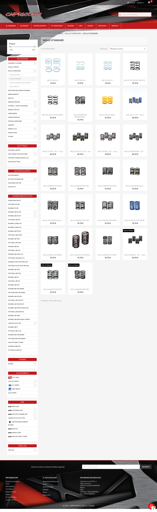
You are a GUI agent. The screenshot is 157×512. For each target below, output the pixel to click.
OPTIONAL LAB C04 (14, 250)
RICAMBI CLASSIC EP (14, 227)
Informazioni (10, 486)
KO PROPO (13, 381)
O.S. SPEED (13, 385)
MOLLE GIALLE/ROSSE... (107, 115)
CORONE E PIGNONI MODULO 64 (18, 158)
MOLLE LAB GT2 (14, 87)
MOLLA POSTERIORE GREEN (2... (135, 80)
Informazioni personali (50, 481)
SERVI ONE (13, 406)
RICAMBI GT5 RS (13, 208)
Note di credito (48, 487)
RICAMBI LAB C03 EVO (15, 296)
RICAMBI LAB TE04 (14, 269)
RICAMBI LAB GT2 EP (14, 216)
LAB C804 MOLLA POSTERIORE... (53, 115)
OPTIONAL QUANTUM (15, 350)
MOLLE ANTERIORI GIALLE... (135, 186)
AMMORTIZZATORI (14, 102)
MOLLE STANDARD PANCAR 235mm (20, 83)
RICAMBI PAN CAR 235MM (16, 289)
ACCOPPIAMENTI (13, 175)
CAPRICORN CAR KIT (14, 200)
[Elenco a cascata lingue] (141, 3)
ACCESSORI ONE (15, 410)
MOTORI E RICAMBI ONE (15, 179)
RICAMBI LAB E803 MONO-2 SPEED (19, 319)
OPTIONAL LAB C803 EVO (16, 312)
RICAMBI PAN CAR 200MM (16, 335)
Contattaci (9, 489)
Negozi (8, 494)
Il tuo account (50, 478)
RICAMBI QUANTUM (14, 346)
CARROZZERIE (12, 113)
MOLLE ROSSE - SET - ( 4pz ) (108, 151)
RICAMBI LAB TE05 (14, 239)
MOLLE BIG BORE (15, 75)
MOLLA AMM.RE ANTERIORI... (108, 220)
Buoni (45, 492)
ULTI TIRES (13, 377)
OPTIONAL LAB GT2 (14, 150)
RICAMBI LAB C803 (14, 315)
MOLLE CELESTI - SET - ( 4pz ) (52, 151)
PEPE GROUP (14, 389)
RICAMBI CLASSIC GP (14, 223)
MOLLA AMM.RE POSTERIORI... (135, 220)
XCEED (12, 393)
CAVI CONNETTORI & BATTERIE (18, 154)
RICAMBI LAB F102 (13, 285)
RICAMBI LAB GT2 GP (14, 212)
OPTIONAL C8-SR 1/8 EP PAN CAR (18, 266)
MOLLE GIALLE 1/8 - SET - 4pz (80, 151)
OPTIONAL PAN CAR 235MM (16, 292)
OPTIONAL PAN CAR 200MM (16, 338)
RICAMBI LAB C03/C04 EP (16, 304)
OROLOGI (11, 450)
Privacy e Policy (11, 497)
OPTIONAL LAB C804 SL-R (16, 258)
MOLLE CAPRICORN (14, 71)
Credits (91, 506)
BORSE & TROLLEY (14, 110)
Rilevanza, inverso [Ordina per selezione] (128, 49)
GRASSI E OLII (12, 129)
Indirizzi (45, 490)
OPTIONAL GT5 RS (13, 204)
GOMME (10, 364)
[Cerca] (134, 14)
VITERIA (10, 136)
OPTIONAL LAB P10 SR (15, 235)
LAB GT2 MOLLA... (53, 80)
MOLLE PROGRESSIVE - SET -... (135, 151)
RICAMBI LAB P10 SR (14, 231)
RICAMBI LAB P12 (13, 277)
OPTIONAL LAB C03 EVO (15, 300)
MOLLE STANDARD (15, 79)
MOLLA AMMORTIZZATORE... (53, 186)
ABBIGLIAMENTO (13, 94)
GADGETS (11, 125)
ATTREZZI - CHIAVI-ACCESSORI (18, 106)
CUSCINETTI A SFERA (15, 63)
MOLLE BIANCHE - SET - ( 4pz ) (135, 255)
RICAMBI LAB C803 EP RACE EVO (18, 308)
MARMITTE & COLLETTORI (16, 418)
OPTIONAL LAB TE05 (14, 243)
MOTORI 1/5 (11, 187)
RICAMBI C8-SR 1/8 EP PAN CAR (18, 262)
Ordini (45, 484)
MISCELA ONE (12, 133)
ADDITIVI (11, 98)
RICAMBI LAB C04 (13, 246)
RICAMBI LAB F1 (13, 327)
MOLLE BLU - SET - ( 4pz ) (135, 115)
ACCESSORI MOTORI (14, 183)
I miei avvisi (46, 495)
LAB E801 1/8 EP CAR (14, 323)
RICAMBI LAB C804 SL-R (15, 254)
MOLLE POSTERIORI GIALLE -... (52, 220)
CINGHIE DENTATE (14, 117)
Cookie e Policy (11, 500)
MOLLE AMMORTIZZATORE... (80, 220)
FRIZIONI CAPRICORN (15, 121)
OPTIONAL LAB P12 (14, 281)
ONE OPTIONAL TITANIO (15, 342)
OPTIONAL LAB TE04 (14, 273)
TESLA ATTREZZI (13, 67)
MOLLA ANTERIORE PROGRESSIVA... (80, 116)
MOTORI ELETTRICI (14, 162)
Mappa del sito (11, 492)
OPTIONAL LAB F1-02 (14, 331)
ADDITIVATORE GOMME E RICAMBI (19, 90)
